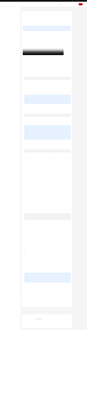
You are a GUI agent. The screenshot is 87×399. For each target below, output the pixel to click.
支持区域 (8, 106)
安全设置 (8, 63)
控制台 (72, 4)
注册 (81, 4)
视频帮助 (8, 89)
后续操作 (76, 21)
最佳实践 (8, 78)
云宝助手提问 (25, 388)
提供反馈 (24, 382)
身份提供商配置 (10, 65)
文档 (66, 4)
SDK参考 (7, 83)
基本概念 (51, 385)
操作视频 (76, 15)
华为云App (81, 0)
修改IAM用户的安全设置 (12, 48)
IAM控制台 (30, 64)
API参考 (7, 81)
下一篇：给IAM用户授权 (27, 372)
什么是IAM (52, 384)
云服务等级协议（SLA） (11, 102)
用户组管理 (9, 54)
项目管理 (8, 59)
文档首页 (23, 9)
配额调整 (8, 76)
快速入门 (8, 22)
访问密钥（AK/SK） (56, 205)
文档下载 (8, 92)
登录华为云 (9, 28)
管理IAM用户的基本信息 (12, 41)
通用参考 (8, 96)
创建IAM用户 (10, 35)
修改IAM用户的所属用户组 (13, 44)
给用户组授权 (60, 22)
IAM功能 (51, 387)
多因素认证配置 (10, 70)
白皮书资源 (8, 104)
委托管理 (8, 61)
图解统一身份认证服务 (54, 382)
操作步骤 (76, 18)
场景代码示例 (8, 85)
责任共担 (8, 100)
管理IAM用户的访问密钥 (12, 46)
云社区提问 (31, 388)
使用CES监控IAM (10, 74)
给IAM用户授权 (11, 37)
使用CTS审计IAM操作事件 (11, 72)
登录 (76, 4)
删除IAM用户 (10, 52)
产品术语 (8, 98)
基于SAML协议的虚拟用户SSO (43, 111)
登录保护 (47, 299)
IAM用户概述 (10, 33)
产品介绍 (8, 20)
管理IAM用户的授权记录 (12, 50)
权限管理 (8, 57)
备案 (69, 4)
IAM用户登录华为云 (12, 39)
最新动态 (8, 17)
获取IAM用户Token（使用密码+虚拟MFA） (53, 304)
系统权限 (8, 109)
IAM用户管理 (9, 30)
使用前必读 (9, 26)
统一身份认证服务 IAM (31, 9)
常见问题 (8, 87)
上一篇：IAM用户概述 (26, 370)
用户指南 (8, 24)
